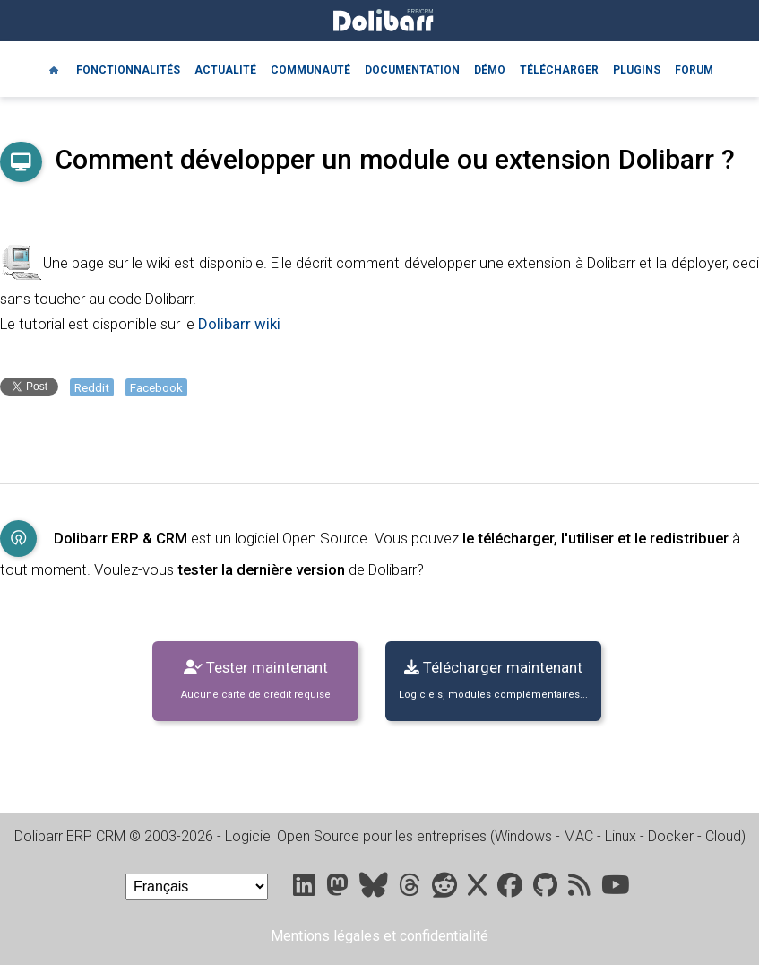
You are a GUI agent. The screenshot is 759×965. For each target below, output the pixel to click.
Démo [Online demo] (489, 70)
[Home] (53, 69)
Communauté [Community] (310, 70)
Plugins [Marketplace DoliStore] (636, 70)
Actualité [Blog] (225, 70)
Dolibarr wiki (239, 324)
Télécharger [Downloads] (559, 70)
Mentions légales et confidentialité (379, 935)
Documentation (412, 70)
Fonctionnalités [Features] (128, 70)
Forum (694, 70)
